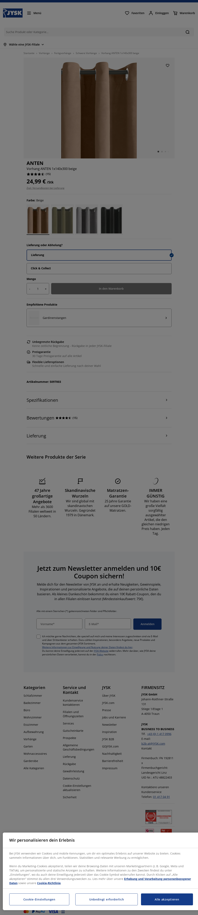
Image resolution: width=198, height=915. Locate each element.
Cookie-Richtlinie (49, 883)
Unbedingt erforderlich (106, 899)
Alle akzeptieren (167, 899)
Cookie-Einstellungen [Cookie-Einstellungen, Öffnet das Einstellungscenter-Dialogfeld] (39, 899)
